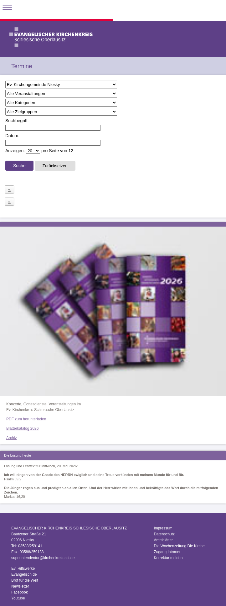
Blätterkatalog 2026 (22, 428)
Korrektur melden (168, 558)
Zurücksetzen (55, 165)
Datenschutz (164, 534)
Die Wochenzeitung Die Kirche (179, 546)
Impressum (163, 528)
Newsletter (20, 586)
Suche (19, 165)
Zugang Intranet (167, 552)
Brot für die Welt (24, 580)
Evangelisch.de (24, 574)
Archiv (11, 438)
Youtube (18, 598)
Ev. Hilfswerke (23, 568)
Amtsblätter (163, 540)
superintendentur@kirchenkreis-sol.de (42, 558)
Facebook (19, 592)
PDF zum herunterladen (26, 419)
